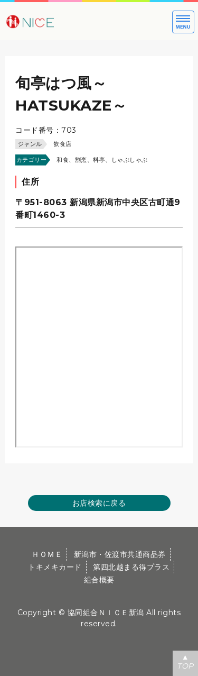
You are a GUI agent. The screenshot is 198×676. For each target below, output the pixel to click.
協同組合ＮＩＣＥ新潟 (106, 612)
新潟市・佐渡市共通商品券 (120, 554)
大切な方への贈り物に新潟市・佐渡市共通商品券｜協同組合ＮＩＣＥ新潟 (63, 21)
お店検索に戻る (99, 503)
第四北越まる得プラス (131, 567)
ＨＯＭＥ (47, 554)
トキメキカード (55, 567)
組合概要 (99, 579)
